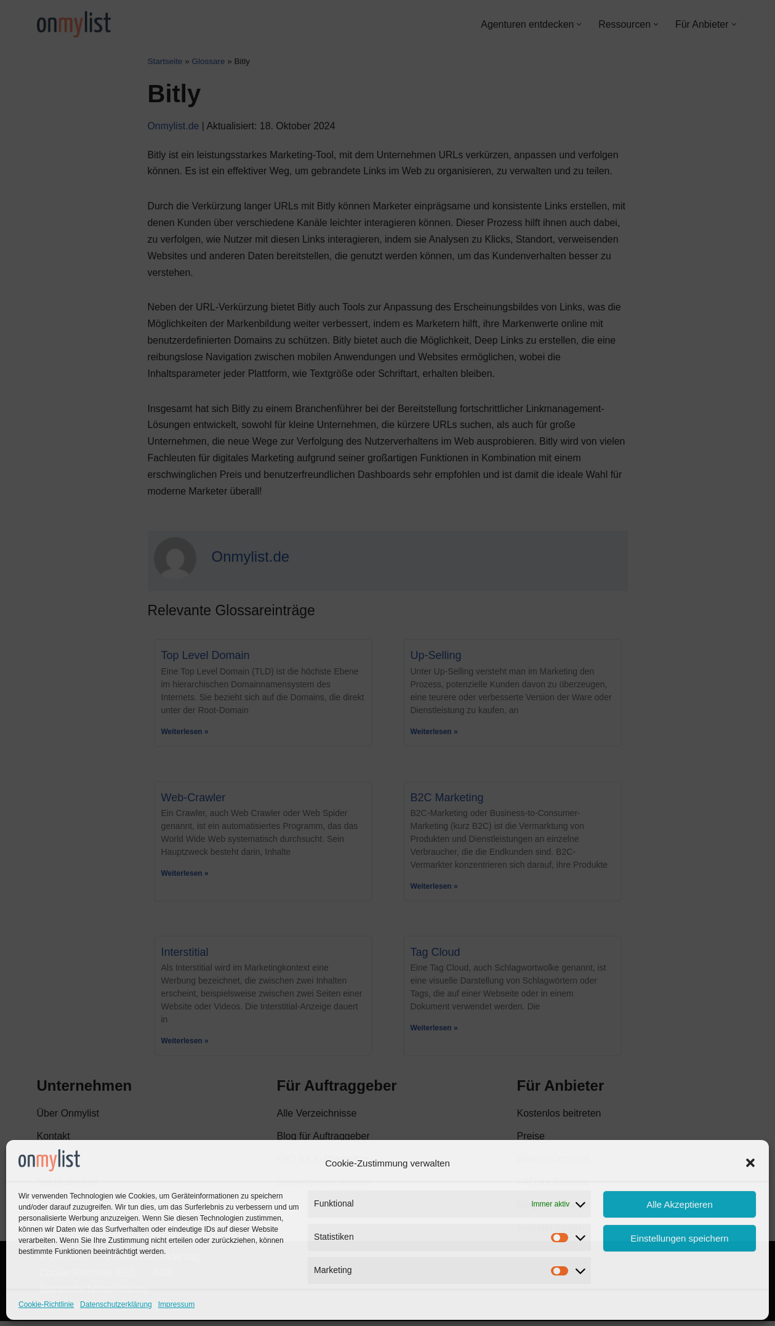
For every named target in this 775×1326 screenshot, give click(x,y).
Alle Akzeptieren (679, 1204)
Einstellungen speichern (679, 1238)
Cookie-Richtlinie (46, 1304)
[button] (750, 1163)
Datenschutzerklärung (116, 1304)
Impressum (176, 1304)
